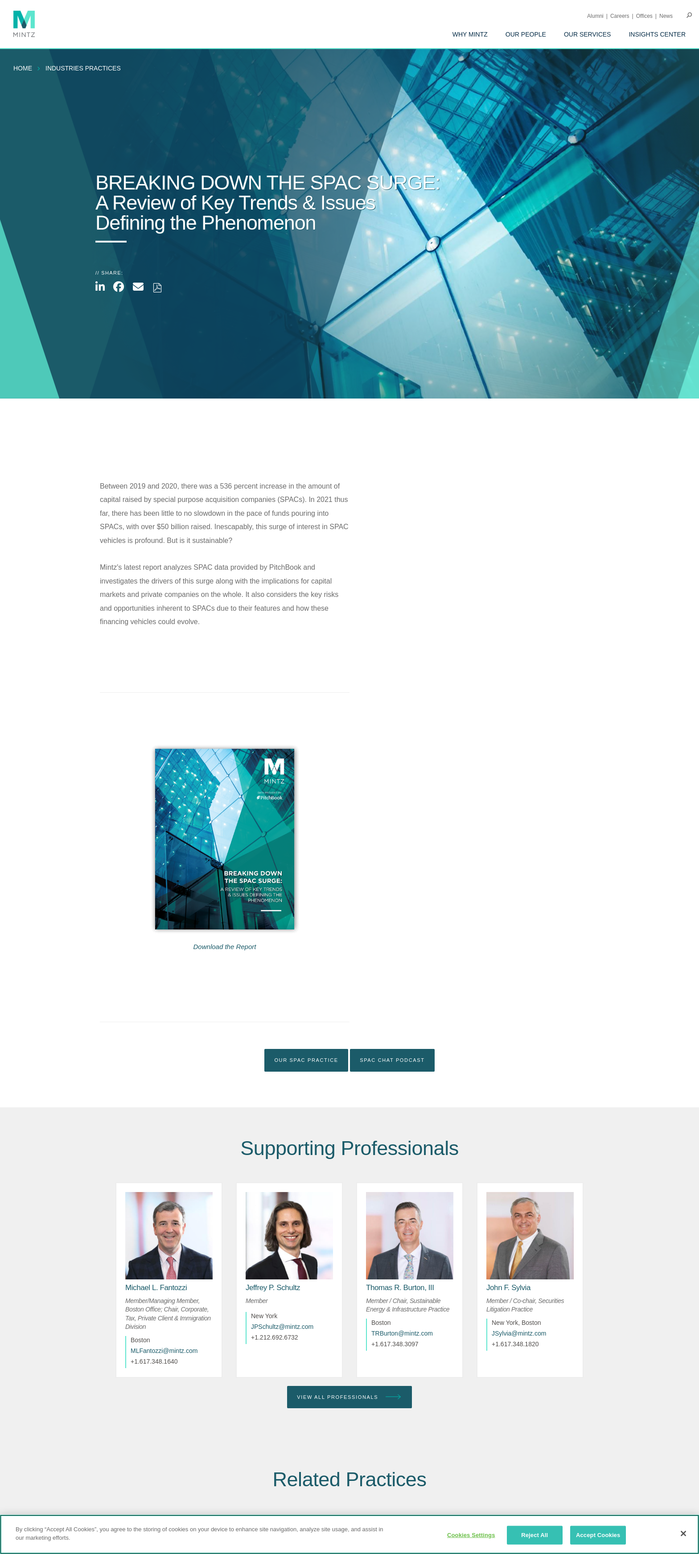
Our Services (587, 34)
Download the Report (224, 946)
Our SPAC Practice (306, 1060)
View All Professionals (349, 1397)
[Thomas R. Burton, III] (400, 1287)
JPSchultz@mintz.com (282, 1326)
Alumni (595, 16)
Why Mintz (470, 34)
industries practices (83, 68)
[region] (349, 1534)
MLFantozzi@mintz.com (164, 1350)
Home (22, 68)
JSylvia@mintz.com (519, 1333)
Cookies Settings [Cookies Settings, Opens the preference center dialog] (471, 1535)
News (666, 16)
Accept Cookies (598, 1535)
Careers (619, 16)
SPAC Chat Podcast (392, 1060)
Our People (526, 34)
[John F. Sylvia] (508, 1287)
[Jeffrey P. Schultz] (273, 1287)
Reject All (534, 1535)
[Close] (683, 1533)
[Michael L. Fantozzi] (156, 1287)
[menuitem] (470, 34)
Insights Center (657, 34)
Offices (644, 16)
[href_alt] (169, 1235)
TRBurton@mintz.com (402, 1333)
